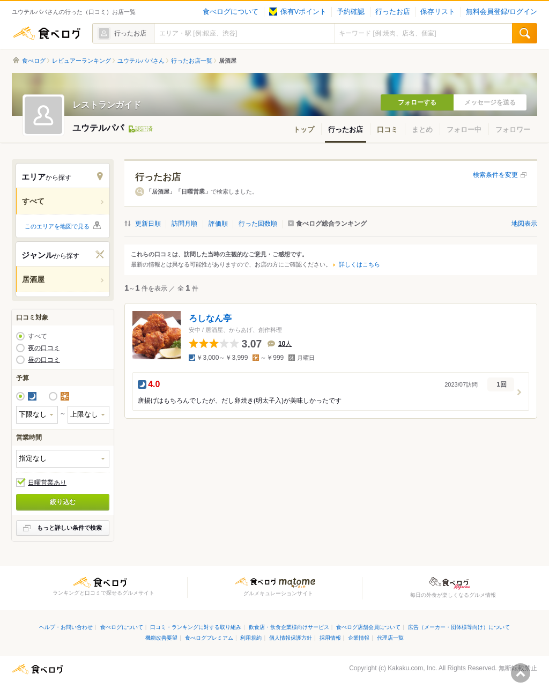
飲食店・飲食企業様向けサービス (289, 627)
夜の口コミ (44, 348)
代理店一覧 (390, 638)
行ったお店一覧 (191, 60)
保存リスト (437, 12)
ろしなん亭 (210, 318)
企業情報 (358, 638)
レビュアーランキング (81, 60)
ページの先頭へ (520, 673)
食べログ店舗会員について (368, 627)
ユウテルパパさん (141, 60)
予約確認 (351, 12)
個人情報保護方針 (290, 638)
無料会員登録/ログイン (501, 12)
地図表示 (524, 223)
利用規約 (251, 638)
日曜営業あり (47, 482)
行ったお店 (392, 12)
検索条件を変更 (495, 175)
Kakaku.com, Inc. (412, 668)
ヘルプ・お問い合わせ (66, 627)
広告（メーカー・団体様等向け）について (459, 627)
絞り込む (63, 502)
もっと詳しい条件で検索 (69, 527)
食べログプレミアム (209, 638)
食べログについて (230, 12)
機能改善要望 (161, 638)
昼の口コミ (44, 360)
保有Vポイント (298, 12)
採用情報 (330, 638)
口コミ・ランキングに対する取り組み (195, 627)
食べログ (46, 33)
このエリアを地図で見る (57, 226)
